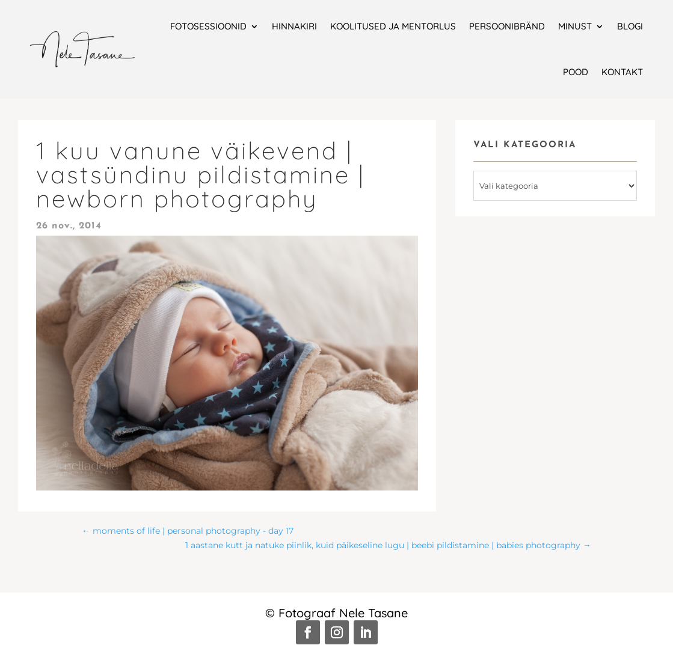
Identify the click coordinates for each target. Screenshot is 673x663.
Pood (575, 72)
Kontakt (622, 72)
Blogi (630, 26)
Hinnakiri (294, 26)
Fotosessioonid (208, 26)
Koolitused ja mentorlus (393, 26)
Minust (575, 26)
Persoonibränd (507, 26)
